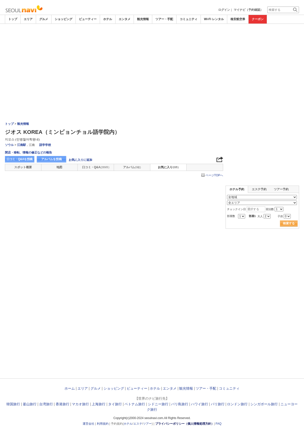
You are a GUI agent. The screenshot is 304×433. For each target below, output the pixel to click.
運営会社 (88, 423)
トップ (12, 19)
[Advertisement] (152, 37)
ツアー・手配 (164, 19)
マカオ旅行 (80, 404)
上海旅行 (98, 404)
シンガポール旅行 (264, 404)
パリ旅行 (218, 404)
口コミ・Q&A (95, 167)
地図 (59, 167)
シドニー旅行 (158, 404)
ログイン (224, 10)
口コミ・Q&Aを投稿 (20, 159)
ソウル (9, 145)
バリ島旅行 (179, 404)
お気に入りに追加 (80, 160)
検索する (289, 223)
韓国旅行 (13, 404)
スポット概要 (23, 167)
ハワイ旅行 (199, 404)
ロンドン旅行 (237, 404)
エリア (28, 19)
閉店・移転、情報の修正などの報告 (28, 152)
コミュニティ (188, 19)
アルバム (132, 167)
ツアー (147, 423)
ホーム (69, 388)
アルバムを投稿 (51, 159)
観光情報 (143, 19)
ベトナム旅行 (135, 404)
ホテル (107, 19)
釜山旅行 (30, 404)
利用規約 (103, 423)
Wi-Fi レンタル (214, 19)
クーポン (258, 19)
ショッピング (63, 19)
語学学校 (45, 145)
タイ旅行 (115, 404)
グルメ (43, 19)
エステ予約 (259, 189)
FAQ (218, 423)
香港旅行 (62, 404)
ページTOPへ (214, 175)
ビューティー (88, 19)
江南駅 (21, 145)
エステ (137, 423)
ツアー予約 (281, 189)
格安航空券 (237, 19)
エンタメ (124, 19)
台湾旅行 (46, 404)
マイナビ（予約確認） (248, 10)
